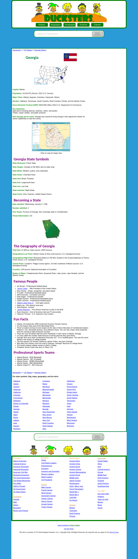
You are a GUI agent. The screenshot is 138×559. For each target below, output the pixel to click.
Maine (44, 384)
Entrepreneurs (46, 466)
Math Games (46, 487)
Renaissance (74, 483)
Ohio (44, 429)
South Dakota (72, 398)
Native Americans (19, 461)
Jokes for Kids (103, 499)
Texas (69, 403)
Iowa (15, 423)
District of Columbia (20, 403)
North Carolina (48, 423)
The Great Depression (21, 478)
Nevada (45, 409)
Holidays (101, 497)
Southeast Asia (103, 486)
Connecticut (17, 398)
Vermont (70, 409)
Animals (16, 499)
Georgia (16, 409)
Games (97, 24)
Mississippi (46, 398)
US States (28, 50)
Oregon (70, 384)
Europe (100, 472)
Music (100, 505)
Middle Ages (74, 478)
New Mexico (47, 417)
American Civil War (20, 472)
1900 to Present (19, 486)
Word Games (46, 493)
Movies (100, 502)
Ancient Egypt (74, 467)
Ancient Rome (74, 475)
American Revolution (21, 467)
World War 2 (74, 495)
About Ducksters (63, 525)
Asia (99, 467)
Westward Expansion (21, 475)
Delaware (17, 401)
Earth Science (74, 513)
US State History (19, 492)
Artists (43, 460)
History (41, 24)
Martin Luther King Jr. (25, 303)
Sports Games (46, 501)
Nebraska (46, 406)
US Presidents (46, 480)
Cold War (72, 497)
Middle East (102, 475)
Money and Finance (20, 511)
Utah (69, 406)
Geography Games (48, 496)
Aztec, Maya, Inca (76, 486)
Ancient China (74, 464)
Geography (70, 24)
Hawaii (15, 412)
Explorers (45, 469)
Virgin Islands (72, 412)
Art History (73, 500)
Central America (104, 469)
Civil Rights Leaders (48, 463)
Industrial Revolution (21, 469)
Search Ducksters (97, 34)
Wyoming (70, 426)
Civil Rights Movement (21, 481)
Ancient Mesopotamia (77, 472)
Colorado (16, 395)
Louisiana (46, 381)
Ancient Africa (74, 461)
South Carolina (72, 395)
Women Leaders (47, 474)
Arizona (16, 387)
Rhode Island (72, 392)
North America (103, 478)
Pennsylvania (72, 387)
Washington (71, 417)
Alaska (15, 384)
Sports (100, 508)
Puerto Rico (71, 389)
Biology (72, 508)
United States (103, 461)
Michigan (45, 392)
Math (15, 502)
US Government (19, 489)
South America (103, 483)
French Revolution (76, 489)
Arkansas (16, 389)
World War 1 (74, 492)
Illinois (15, 417)
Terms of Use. (114, 532)
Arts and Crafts (103, 494)
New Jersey (47, 415)
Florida (16, 406)
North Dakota (47, 426)
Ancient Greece (75, 469)
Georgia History (40, 50)
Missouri (45, 401)
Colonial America (19, 464)
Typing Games (46, 507)
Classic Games (47, 499)
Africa (100, 464)
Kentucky (16, 429)
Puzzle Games (46, 490)
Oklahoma (71, 381)
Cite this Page (69, 529)
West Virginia (72, 420)
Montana (45, 403)
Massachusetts (48, 389)
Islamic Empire (75, 481)
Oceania (101, 481)
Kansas (16, 426)
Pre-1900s (17, 483)
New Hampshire (48, 412)
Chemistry (73, 511)
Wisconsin (71, 423)
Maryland (46, 387)
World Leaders (46, 477)
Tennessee (71, 401)
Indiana (16, 420)
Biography (55, 24)
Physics (72, 516)
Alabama (16, 381)
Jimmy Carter (22, 288)
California (17, 392)
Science (83, 24)
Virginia (70, 415)
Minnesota (46, 395)
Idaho (15, 415)
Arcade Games (47, 504)
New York (46, 420)
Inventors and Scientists (50, 471)
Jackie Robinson (23, 310)
